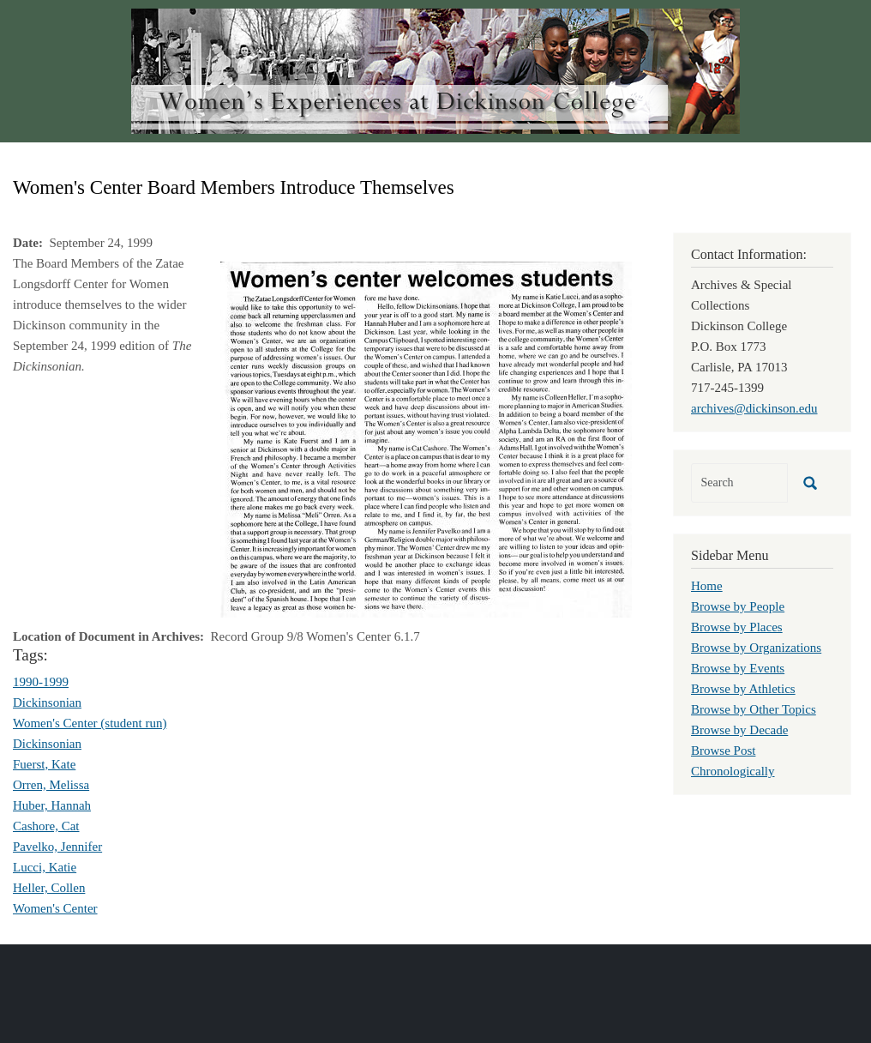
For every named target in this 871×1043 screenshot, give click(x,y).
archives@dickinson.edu (754, 408)
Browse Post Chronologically (733, 761)
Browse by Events (737, 668)
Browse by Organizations (756, 647)
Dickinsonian (47, 702)
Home (707, 586)
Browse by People (737, 606)
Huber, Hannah (52, 805)
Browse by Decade (739, 730)
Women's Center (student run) (89, 723)
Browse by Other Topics (753, 709)
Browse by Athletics (743, 689)
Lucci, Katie (44, 867)
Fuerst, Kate (44, 764)
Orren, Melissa (51, 785)
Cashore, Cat (46, 826)
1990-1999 (41, 682)
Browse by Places (737, 627)
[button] (426, 438)
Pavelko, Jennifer (57, 846)
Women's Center (55, 908)
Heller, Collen (49, 888)
